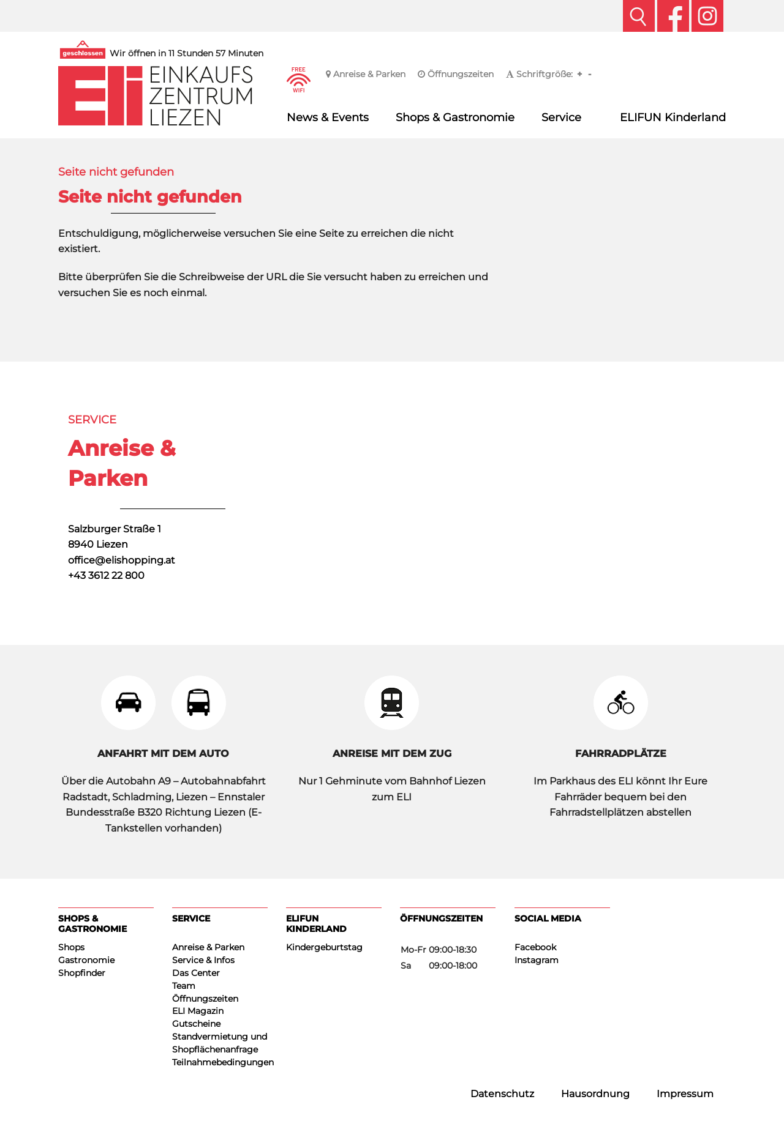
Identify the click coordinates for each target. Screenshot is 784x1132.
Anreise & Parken (365, 74)
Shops (71, 947)
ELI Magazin (198, 1011)
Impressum (685, 1094)
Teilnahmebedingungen (220, 1062)
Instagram (536, 960)
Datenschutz (502, 1094)
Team (183, 986)
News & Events (328, 117)
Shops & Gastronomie (455, 117)
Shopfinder (81, 973)
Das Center (196, 973)
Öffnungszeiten (456, 74)
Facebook (535, 947)
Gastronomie (86, 960)
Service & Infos (203, 960)
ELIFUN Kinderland (673, 117)
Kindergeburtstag (324, 947)
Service (561, 117)
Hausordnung (595, 1094)
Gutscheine (196, 1024)
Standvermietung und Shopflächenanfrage (219, 1043)
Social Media (547, 918)
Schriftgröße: (539, 74)
